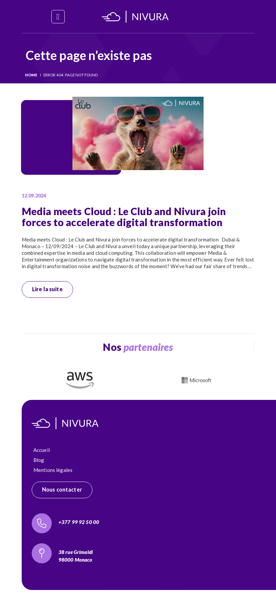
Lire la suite (47, 289)
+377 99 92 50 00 (78, 522)
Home (31, 75)
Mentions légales (52, 470)
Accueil (41, 450)
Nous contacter (62, 489)
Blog (38, 460)
